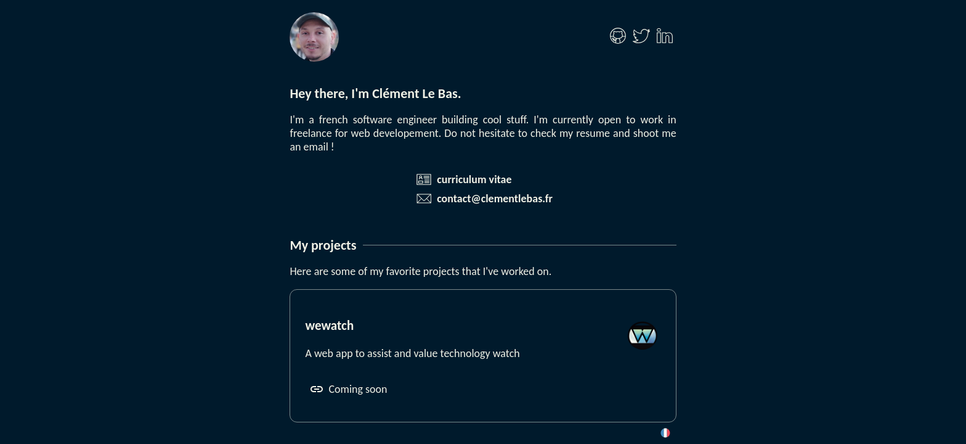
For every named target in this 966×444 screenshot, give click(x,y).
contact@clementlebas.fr (495, 198)
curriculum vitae (474, 179)
